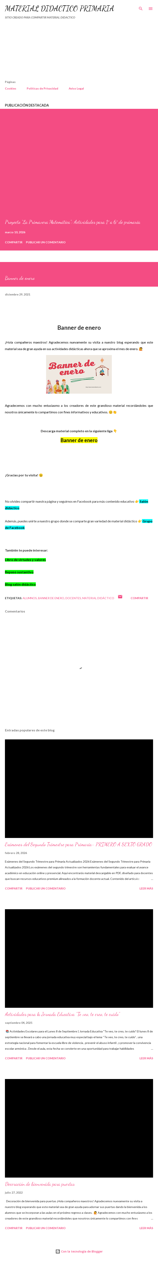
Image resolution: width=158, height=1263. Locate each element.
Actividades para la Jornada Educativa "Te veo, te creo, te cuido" (62, 1014)
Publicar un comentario (46, 242)
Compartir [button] (13, 242)
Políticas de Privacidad (42, 88)
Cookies (10, 88)
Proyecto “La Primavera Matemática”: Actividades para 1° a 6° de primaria (72, 222)
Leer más (146, 888)
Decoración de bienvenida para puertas (40, 1184)
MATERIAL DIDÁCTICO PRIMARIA (59, 8)
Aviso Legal (76, 88)
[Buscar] (140, 7)
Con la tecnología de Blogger (79, 1251)
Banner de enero (51, 598)
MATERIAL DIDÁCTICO (98, 598)
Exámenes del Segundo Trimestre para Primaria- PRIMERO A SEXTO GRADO (78, 844)
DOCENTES (73, 598)
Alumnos (30, 598)
